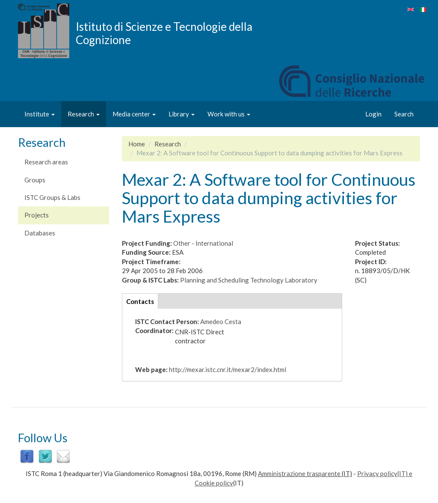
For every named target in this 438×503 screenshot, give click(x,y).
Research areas (46, 162)
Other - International (203, 243)
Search (404, 114)
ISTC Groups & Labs (52, 197)
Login (373, 114)
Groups (34, 180)
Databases (39, 233)
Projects (36, 215)
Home (136, 144)
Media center (134, 114)
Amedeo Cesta (220, 321)
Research (84, 114)
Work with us (228, 114)
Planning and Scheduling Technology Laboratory (248, 280)
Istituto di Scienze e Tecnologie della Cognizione (164, 33)
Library (182, 114)
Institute (39, 114)
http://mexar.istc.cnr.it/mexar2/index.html (227, 369)
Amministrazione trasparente (299, 473)
